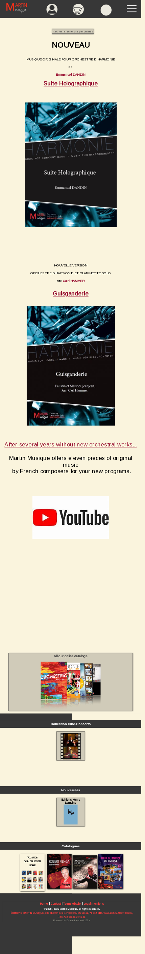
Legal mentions (93, 903)
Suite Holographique (71, 83)
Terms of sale (72, 903)
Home (44, 903)
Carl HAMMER (73, 280)
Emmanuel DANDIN (70, 74)
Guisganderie (71, 293)
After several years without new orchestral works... (70, 444)
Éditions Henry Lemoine (70, 811)
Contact (56, 903)
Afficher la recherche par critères (73, 31)
